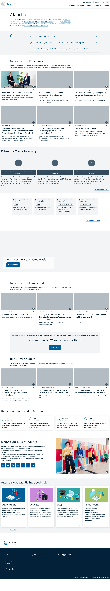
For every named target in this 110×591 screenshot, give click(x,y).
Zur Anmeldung (55, 347)
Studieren (61, 558)
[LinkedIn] (9, 569)
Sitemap (76, 589)
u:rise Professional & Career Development (42, 579)
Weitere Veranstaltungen (93, 220)
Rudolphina (52, 67)
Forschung (67, 19)
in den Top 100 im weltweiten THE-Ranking (36, 25)
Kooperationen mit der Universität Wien (68, 565)
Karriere (86, 560)
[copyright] (33, 87)
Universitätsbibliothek (37, 573)
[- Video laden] (18, 165)
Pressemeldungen (66, 21)
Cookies (107, 589)
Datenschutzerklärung (85, 589)
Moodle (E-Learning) (37, 558)
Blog (16, 365)
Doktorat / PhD (62, 560)
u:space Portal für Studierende (40, 564)
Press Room (61, 563)
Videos (37, 21)
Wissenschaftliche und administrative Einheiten (43, 576)
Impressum (101, 589)
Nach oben (13, 529)
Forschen (87, 558)
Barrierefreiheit (94, 589)
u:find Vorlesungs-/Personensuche (40, 567)
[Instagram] (6, 569)
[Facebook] (16, 569)
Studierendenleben (29, 21)
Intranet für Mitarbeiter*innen (39, 570)
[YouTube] (12, 569)
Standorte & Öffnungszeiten (90, 565)
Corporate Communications (90, 563)
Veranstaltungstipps (47, 21)
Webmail (34, 561)
